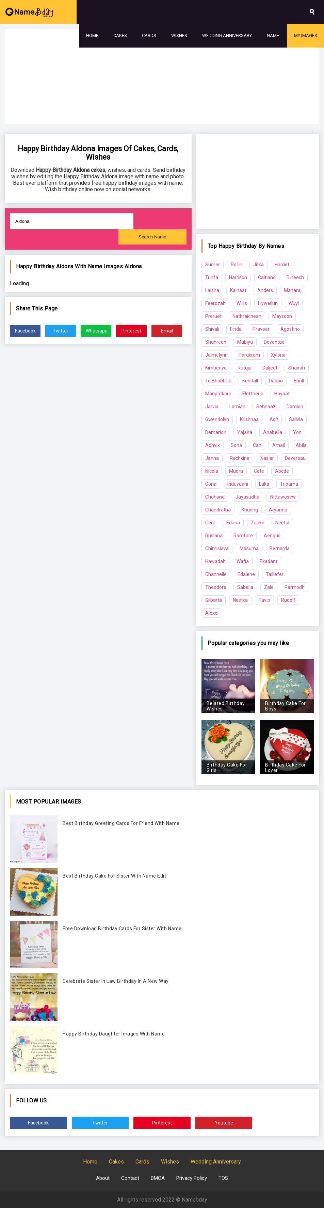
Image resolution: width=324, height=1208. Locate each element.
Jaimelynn (216, 355)
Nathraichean (246, 316)
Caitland (267, 277)
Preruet (213, 316)
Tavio (264, 600)
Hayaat (282, 393)
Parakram (249, 355)
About (103, 1178)
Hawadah (215, 561)
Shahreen (215, 342)
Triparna (289, 484)
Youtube (224, 1122)
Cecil (210, 522)
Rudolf (288, 600)
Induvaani (237, 484)
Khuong (250, 509)
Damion (295, 406)
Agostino (290, 329)
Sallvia (296, 419)
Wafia (243, 561)
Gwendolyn (217, 419)
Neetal (282, 522)
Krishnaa (249, 419)
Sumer (212, 264)
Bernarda (280, 548)
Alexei (211, 613)
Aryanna (278, 509)
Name (273, 35)
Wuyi (294, 303)
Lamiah (237, 406)
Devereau (295, 458)
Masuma (249, 548)
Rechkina (239, 458)
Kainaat (238, 290)
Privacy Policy (191, 1178)
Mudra (236, 471)
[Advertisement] (162, 95)
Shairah (296, 368)
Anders (265, 290)
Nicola (211, 471)
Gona (210, 484)
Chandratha (218, 509)
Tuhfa (211, 277)
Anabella (272, 432)
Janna (212, 458)
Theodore (215, 587)
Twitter (60, 330)
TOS (223, 1178)
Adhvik (212, 445)
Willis (242, 303)
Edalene (246, 574)
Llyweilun (268, 303)
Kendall (250, 380)
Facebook (25, 330)
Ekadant (268, 561)
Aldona (133, 266)
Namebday (194, 1199)
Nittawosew (283, 497)
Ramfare (243, 535)
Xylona (278, 355)
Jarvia (211, 406)
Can (257, 445)
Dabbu (276, 380)
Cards (149, 35)
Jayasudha (247, 497)
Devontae (274, 342)
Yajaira (244, 432)
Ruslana (214, 535)
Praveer (261, 329)
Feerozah (215, 303)
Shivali (212, 329)
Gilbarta (213, 600)
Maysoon (282, 316)
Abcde (282, 471)
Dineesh (295, 277)
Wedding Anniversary (227, 35)
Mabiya (245, 342)
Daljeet (269, 368)
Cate (259, 471)
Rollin (236, 264)
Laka (264, 484)
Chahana (215, 497)
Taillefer (275, 574)
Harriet (282, 264)
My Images (305, 35)
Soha (236, 445)
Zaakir (257, 522)
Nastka (240, 600)
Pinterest (131, 330)
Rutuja (245, 368)
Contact (130, 1178)
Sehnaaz (266, 406)
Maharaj (293, 290)
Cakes (120, 35)
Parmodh (295, 587)
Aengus (272, 535)
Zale (269, 587)
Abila (301, 445)
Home (92, 35)
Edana (233, 522)
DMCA (158, 1178)
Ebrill (299, 380)
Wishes (179, 35)
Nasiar (267, 458)
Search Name (152, 236)
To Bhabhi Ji (218, 380)
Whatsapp (97, 330)
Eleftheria (252, 393)
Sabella (245, 587)
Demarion (215, 432)
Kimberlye (216, 368)
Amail (278, 445)
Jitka (258, 264)
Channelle (216, 574)
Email (167, 330)
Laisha (212, 290)
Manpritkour (218, 393)
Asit (274, 419)
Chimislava (217, 548)
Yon (297, 432)
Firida (236, 329)
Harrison (238, 277)
